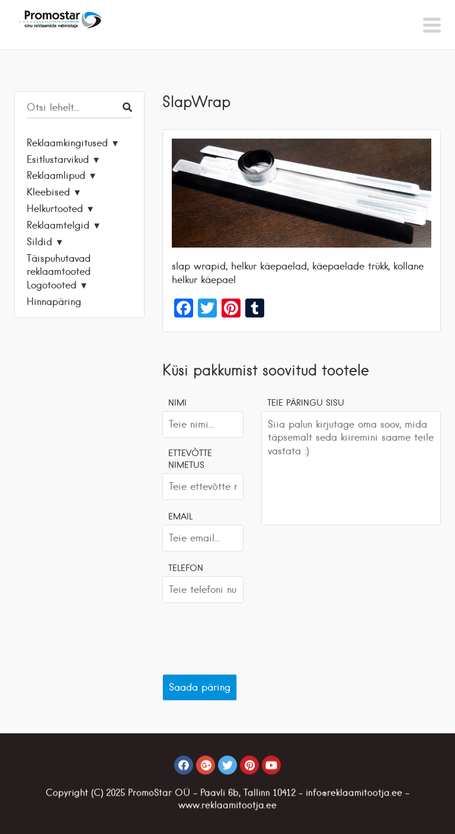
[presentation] (252, 635)
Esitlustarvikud (58, 159)
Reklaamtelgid (58, 225)
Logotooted (51, 285)
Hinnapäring (54, 301)
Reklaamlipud (56, 175)
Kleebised (48, 192)
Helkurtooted (55, 208)
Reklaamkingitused (67, 143)
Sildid (39, 242)
